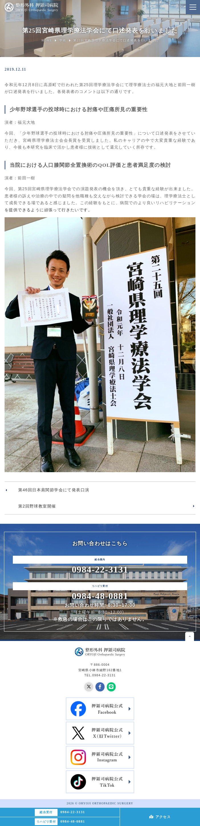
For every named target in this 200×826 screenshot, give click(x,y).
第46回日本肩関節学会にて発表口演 (53, 490)
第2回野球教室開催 (37, 506)
